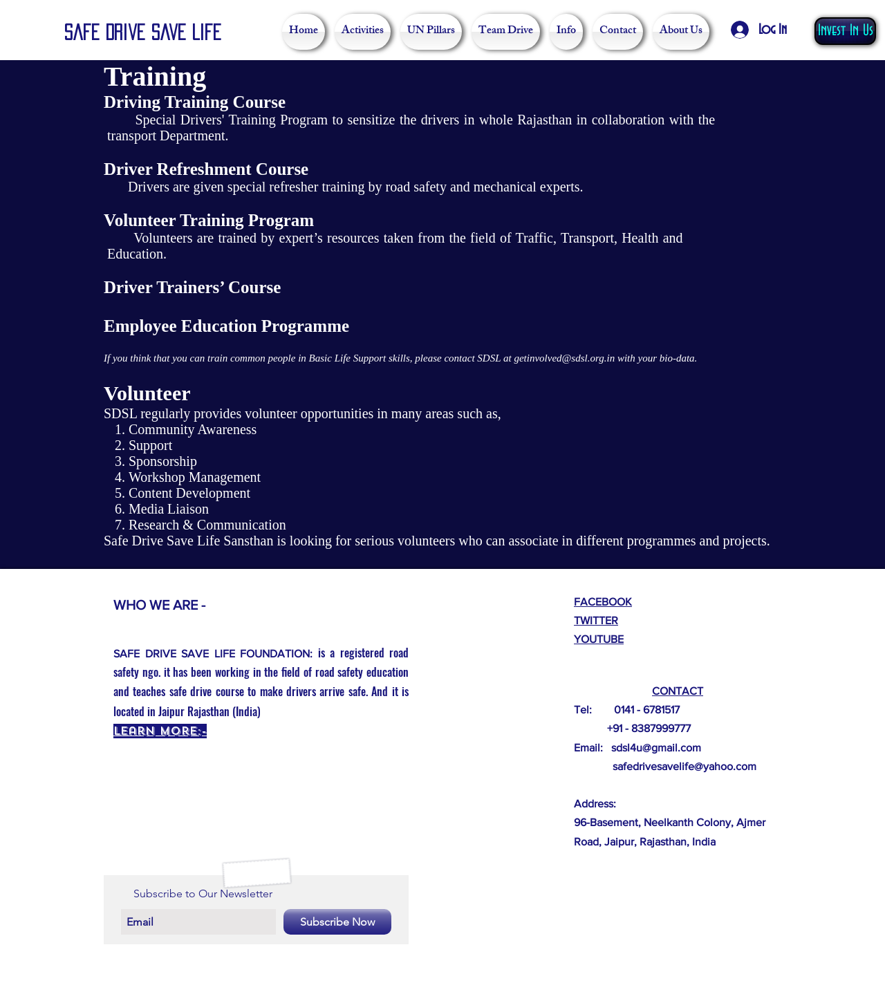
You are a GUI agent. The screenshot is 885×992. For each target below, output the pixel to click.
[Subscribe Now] (337, 922)
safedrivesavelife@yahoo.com (684, 766)
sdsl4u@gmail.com (656, 748)
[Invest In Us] (845, 31)
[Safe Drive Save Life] (147, 33)
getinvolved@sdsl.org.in (564, 358)
